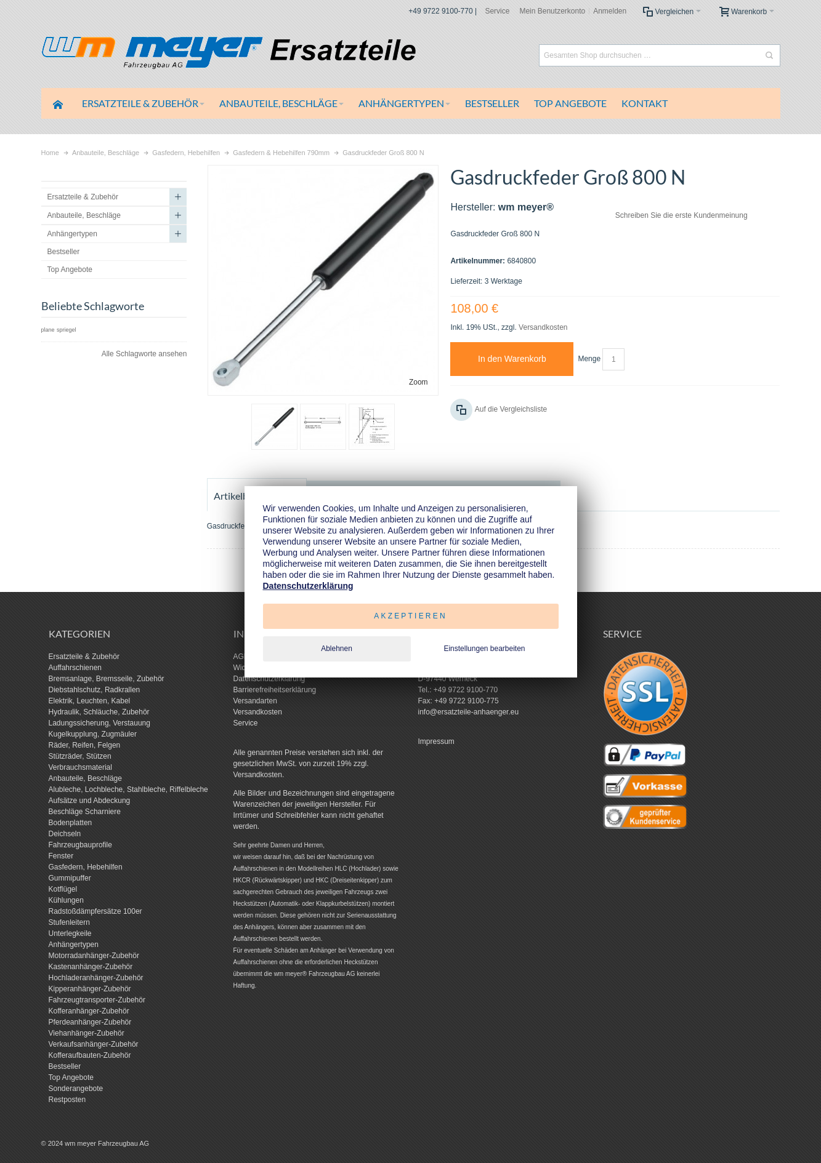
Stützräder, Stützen (80, 756)
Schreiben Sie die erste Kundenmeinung (681, 215)
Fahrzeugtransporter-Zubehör (97, 1000)
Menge (589, 358)
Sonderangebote (76, 1088)
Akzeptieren (410, 616)
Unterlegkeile (70, 933)
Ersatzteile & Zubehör (84, 656)
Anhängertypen (74, 944)
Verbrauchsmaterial (80, 767)
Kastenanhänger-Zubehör (91, 966)
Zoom (418, 382)
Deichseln (65, 833)
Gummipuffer (70, 878)
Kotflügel (63, 889)
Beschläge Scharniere (85, 811)
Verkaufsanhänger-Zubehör (94, 1044)
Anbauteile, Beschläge (85, 778)
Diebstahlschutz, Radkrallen (94, 689)
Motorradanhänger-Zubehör (94, 955)
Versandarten (255, 701)
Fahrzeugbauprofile (80, 845)
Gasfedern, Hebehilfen (86, 867)
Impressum (436, 741)
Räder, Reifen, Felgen (85, 745)
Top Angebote (71, 1077)
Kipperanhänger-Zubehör (90, 989)
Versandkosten (543, 327)
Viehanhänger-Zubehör (86, 1033)
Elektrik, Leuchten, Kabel (90, 701)
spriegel (66, 330)
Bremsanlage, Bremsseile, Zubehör (106, 678)
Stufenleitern (69, 922)
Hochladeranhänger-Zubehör (96, 977)
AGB (241, 656)
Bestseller (65, 1066)
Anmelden (609, 11)
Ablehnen (336, 648)
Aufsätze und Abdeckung (90, 800)
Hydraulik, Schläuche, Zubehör (99, 712)
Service (497, 11)
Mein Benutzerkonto (552, 11)
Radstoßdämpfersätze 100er (95, 911)
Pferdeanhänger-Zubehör (90, 1022)
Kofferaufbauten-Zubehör (90, 1055)
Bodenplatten (70, 822)
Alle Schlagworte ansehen (144, 354)
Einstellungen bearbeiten (484, 648)
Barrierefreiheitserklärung (275, 689)
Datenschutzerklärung (269, 678)
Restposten (67, 1099)
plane (48, 330)
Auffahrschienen (75, 667)
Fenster (61, 856)
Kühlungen (66, 900)
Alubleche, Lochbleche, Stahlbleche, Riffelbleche (128, 789)
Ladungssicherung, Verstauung (99, 723)
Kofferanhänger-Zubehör (89, 1011)
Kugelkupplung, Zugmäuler (93, 734)
